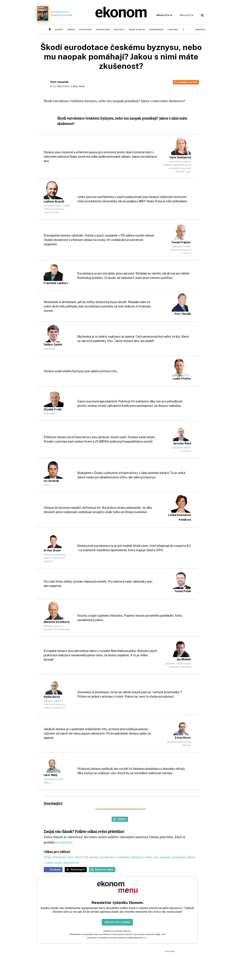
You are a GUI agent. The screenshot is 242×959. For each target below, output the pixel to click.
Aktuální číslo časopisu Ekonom (54, 13)
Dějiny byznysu (137, 29)
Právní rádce (156, 29)
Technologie (103, 29)
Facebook (55, 869)
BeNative (200, 29)
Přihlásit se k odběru (117, 922)
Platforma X (78, 869)
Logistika (173, 29)
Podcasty (119, 29)
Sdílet (122, 819)
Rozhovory (85, 29)
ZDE (145, 938)
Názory (59, 29)
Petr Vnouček (59, 82)
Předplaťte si (164, 15)
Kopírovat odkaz (104, 869)
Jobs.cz (48, 782)
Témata (71, 29)
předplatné (64, 842)
